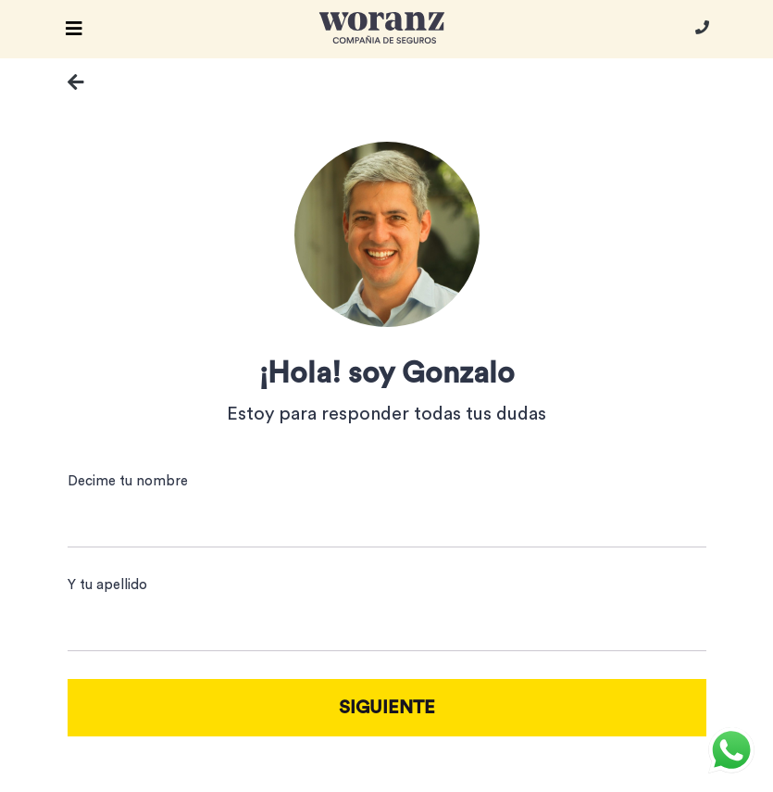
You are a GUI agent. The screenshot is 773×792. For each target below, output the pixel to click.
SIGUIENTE (387, 707)
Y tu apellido (107, 585)
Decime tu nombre (128, 481)
